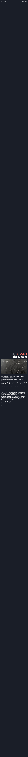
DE (4, 1)
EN (5, 1)
